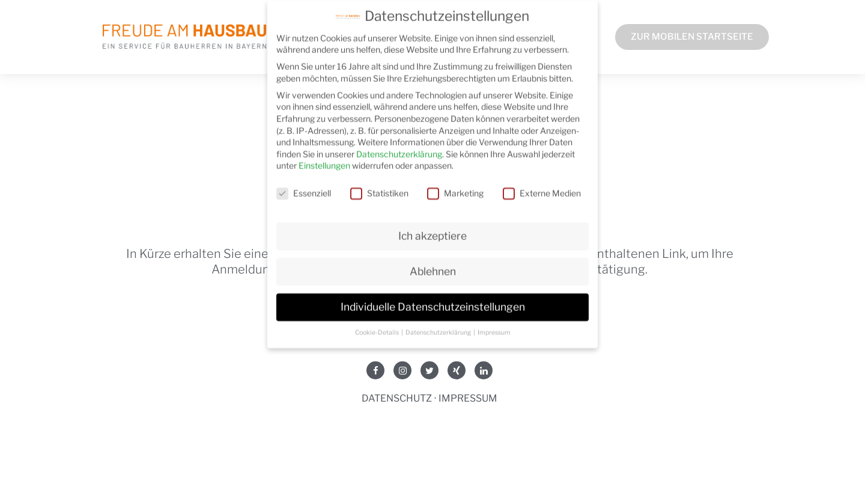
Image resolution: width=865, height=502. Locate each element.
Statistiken (379, 188)
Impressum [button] (494, 327)
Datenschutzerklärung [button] (438, 327)
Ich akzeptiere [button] (432, 230)
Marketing (455, 188)
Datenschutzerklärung (399, 148)
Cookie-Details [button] (377, 327)
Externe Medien (542, 188)
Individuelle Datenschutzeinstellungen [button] (433, 301)
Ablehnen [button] (433, 266)
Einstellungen (324, 160)
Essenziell (303, 188)
